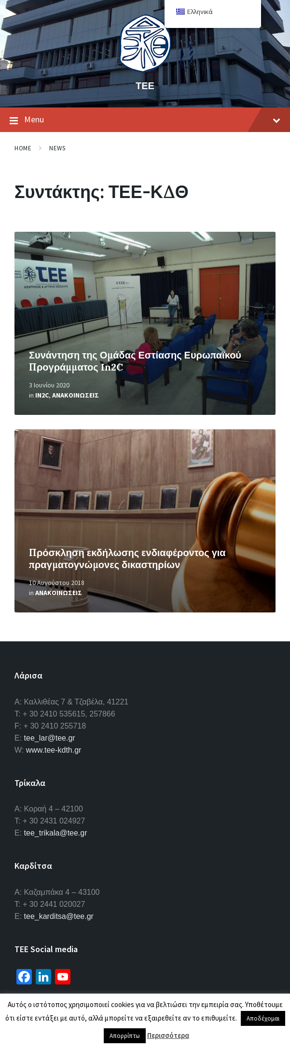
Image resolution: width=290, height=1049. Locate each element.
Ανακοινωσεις (75, 395)
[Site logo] (145, 69)
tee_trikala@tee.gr (55, 833)
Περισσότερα (168, 1035)
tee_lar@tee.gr (49, 738)
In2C (42, 395)
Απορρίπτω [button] (125, 1036)
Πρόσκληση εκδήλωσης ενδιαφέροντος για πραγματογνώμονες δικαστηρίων (127, 558)
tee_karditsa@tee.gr (59, 916)
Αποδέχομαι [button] (263, 1018)
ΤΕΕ (145, 86)
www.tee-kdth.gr (54, 750)
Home (22, 148)
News (57, 148)
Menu (145, 120)
